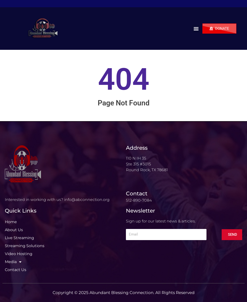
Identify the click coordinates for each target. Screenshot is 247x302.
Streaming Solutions (24, 245)
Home (11, 222)
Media (13, 261)
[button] (196, 29)
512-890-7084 (139, 200)
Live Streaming (19, 238)
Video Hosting (18, 253)
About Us (14, 230)
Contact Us (15, 269)
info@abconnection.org (87, 199)
